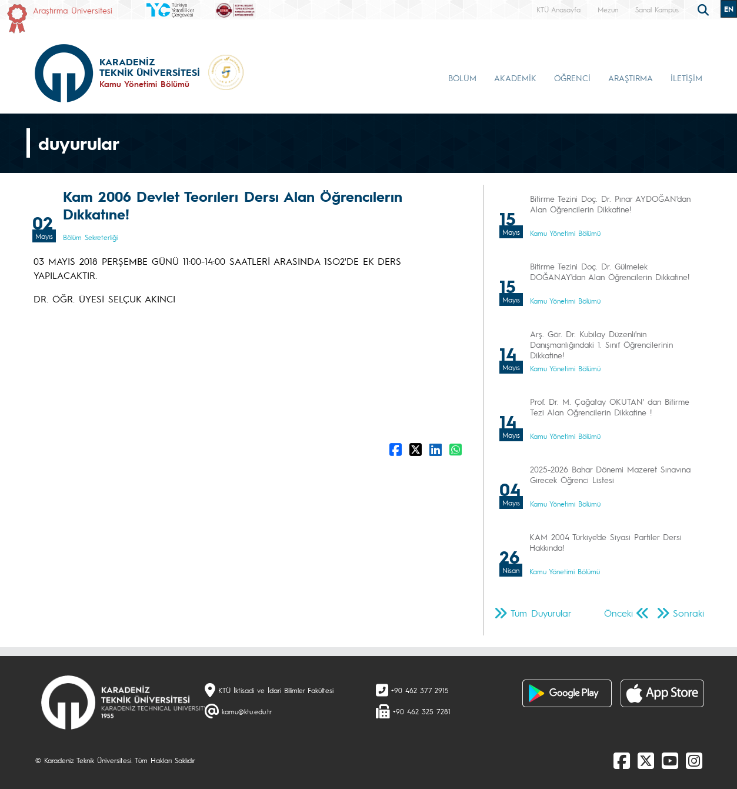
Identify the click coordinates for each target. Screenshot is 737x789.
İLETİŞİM (686, 77)
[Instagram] (694, 760)
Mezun (608, 9)
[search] (704, 9)
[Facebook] (621, 760)
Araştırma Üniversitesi (72, 10)
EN (728, 9)
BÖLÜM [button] (462, 77)
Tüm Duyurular (541, 613)
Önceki (618, 613)
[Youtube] (670, 760)
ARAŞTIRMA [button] (630, 77)
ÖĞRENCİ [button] (572, 77)
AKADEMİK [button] (515, 77)
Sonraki (688, 613)
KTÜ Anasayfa (558, 9)
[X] (646, 760)
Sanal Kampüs (657, 9)
